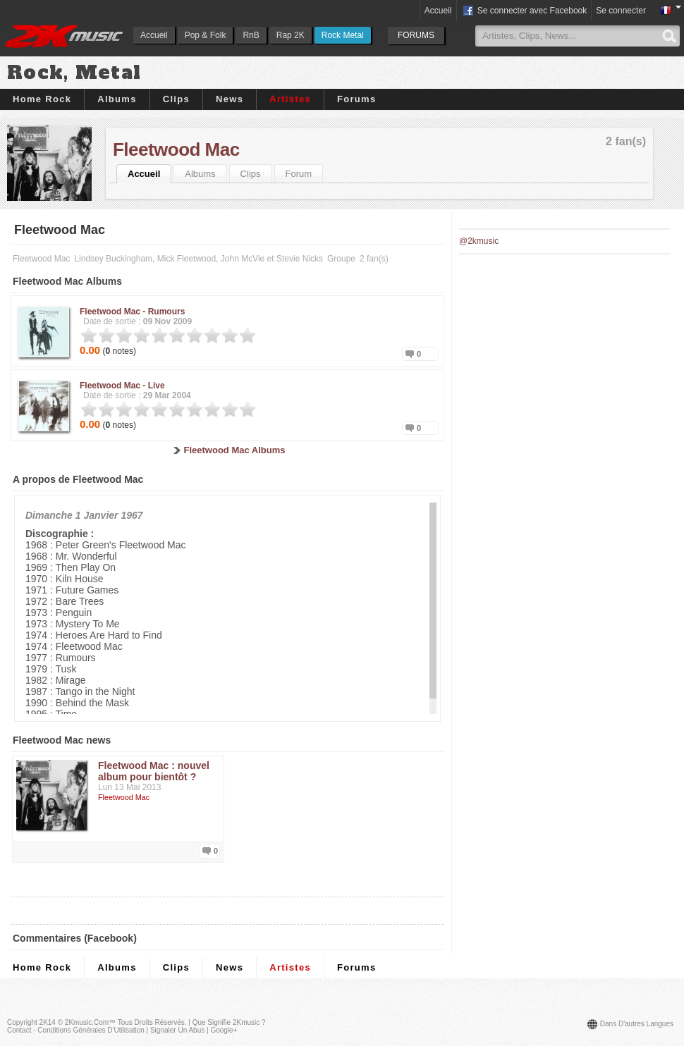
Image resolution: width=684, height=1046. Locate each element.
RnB (251, 35)
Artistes (290, 99)
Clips (176, 99)
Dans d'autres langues (636, 1024)
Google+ (223, 1030)
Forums (356, 99)
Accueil (154, 35)
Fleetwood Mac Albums (235, 450)
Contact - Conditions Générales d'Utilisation (76, 1030)
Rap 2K (290, 35)
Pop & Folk (205, 35)
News (229, 99)
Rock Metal (343, 35)
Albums (116, 99)
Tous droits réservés (151, 1022)
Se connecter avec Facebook (524, 11)
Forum (299, 173)
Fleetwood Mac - (132, 311)
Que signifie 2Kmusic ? (229, 1022)
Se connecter (621, 11)
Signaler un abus (177, 1030)
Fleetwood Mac (176, 149)
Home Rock (42, 99)
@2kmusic (479, 241)
